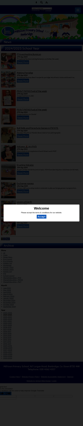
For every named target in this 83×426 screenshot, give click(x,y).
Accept (42, 216)
